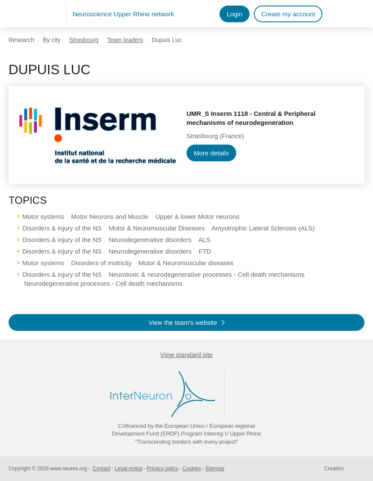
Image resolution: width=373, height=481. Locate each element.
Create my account (288, 14)
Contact (101, 469)
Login (235, 14)
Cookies (192, 469)
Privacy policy (162, 469)
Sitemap (214, 469)
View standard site (186, 354)
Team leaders (125, 39)
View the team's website (182, 322)
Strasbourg (83, 39)
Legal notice (129, 469)
